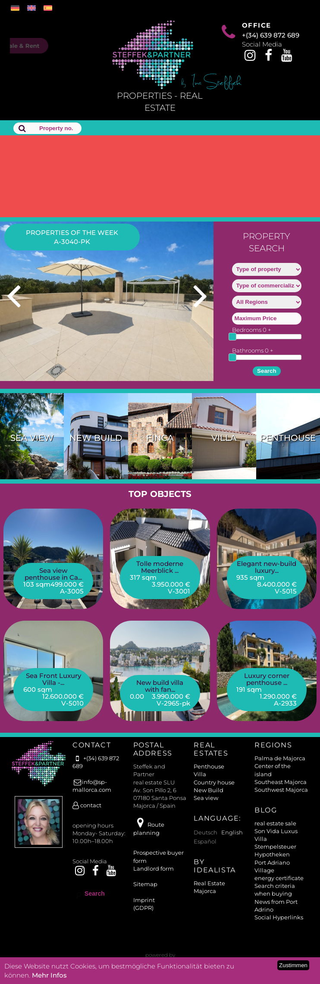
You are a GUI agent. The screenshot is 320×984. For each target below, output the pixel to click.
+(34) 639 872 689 (270, 35)
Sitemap (145, 884)
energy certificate (279, 878)
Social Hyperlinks (278, 917)
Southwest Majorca (281, 789)
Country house (214, 782)
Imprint (144, 900)
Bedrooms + (251, 329)
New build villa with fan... (159, 685)
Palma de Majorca (279, 758)
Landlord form (153, 868)
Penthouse (288, 438)
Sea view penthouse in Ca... (53, 573)
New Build (95, 438)
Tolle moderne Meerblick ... (159, 567)
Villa (224, 438)
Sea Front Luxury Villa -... (53, 679)
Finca (160, 438)
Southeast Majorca (280, 781)
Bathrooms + (252, 350)
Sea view (32, 438)
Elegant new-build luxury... (266, 567)
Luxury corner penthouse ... (266, 679)
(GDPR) (143, 907)
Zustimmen (293, 965)
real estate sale (275, 823)
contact (86, 805)
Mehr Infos (49, 975)
